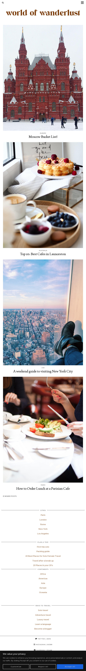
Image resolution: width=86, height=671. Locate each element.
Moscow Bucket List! (43, 137)
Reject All (43, 667)
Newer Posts (10, 496)
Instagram (43, 644)
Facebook (43, 650)
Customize (16, 667)
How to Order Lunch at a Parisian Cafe (43, 488)
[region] (43, 661)
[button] (83, 2)
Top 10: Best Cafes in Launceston (43, 254)
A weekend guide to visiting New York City (43, 371)
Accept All (70, 667)
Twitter (43, 639)
